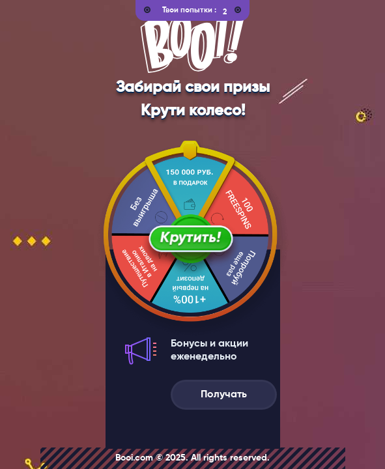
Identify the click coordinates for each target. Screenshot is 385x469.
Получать (224, 395)
